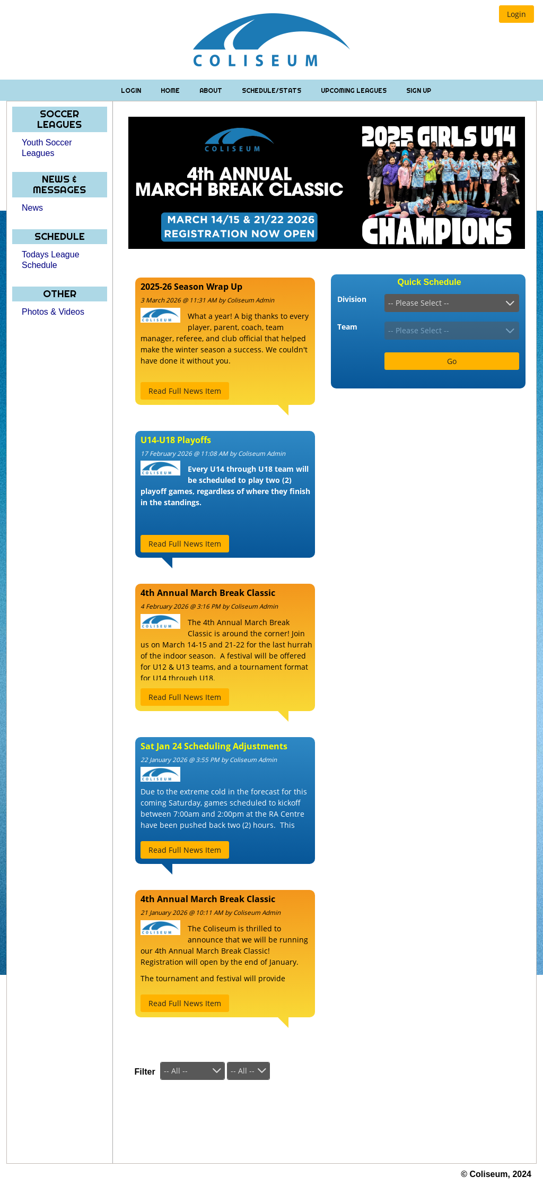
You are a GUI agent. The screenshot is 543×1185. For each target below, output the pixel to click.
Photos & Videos (53, 311)
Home (171, 90)
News (32, 207)
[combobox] (451, 303)
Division (351, 299)
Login (132, 90)
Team (347, 327)
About (211, 90)
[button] (516, 14)
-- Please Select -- (418, 303)
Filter (145, 1071)
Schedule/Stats (272, 90)
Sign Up (418, 90)
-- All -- (176, 1071)
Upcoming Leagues (354, 90)
